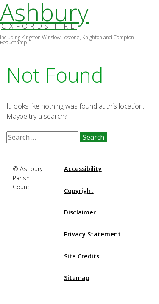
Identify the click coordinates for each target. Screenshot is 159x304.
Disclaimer (80, 212)
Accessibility (83, 169)
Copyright (79, 191)
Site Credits (81, 256)
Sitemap (76, 278)
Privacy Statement (92, 234)
